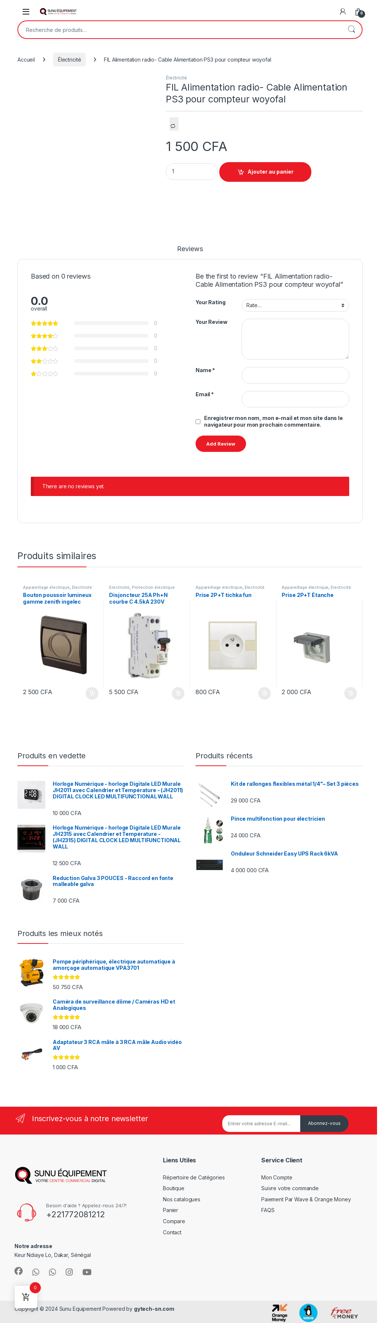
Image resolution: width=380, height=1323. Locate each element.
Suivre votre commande (290, 1188)
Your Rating (210, 302)
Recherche (351, 29)
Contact (172, 1232)
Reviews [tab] (190, 249)
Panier (170, 1210)
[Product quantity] (192, 171)
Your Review (211, 322)
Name (205, 370)
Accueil (26, 59)
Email (205, 394)
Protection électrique (153, 587)
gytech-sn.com (154, 1309)
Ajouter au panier (271, 171)
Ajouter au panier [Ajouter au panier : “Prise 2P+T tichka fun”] (264, 693)
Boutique (173, 1188)
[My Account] (343, 11)
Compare (174, 1221)
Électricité (69, 59)
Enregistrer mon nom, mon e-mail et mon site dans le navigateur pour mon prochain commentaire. (273, 421)
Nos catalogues (181, 1199)
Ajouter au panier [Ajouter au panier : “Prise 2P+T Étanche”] (350, 693)
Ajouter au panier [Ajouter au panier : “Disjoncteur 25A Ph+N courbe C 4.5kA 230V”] (178, 693)
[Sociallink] (18, 1271)
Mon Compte (276, 1177)
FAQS (267, 1210)
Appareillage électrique (46, 587)
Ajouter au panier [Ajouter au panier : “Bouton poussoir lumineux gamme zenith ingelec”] (92, 693)
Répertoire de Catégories (194, 1177)
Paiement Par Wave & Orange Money (306, 1199)
